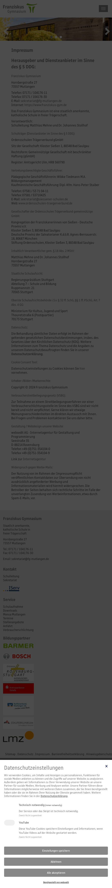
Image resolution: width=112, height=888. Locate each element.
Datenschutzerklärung (54, 796)
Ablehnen (56, 862)
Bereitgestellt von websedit (56, 882)
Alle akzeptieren (56, 873)
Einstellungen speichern (56, 851)
